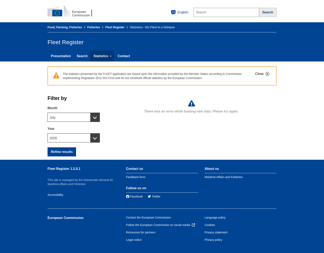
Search (82, 56)
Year (51, 128)
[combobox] (74, 117)
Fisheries (93, 27)
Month (52, 108)
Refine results (62, 152)
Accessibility (55, 194)
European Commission (65, 218)
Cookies (210, 225)
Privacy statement (216, 232)
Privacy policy (213, 239)
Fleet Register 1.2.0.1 (64, 168)
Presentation (61, 56)
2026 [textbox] (53, 138)
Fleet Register (115, 27)
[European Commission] (73, 11)
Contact (124, 56)
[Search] (267, 12)
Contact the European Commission (148, 217)
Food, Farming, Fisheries (65, 27)
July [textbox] (52, 117)
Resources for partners (140, 232)
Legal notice (134, 239)
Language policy (215, 217)
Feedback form (135, 177)
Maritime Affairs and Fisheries (224, 177)
